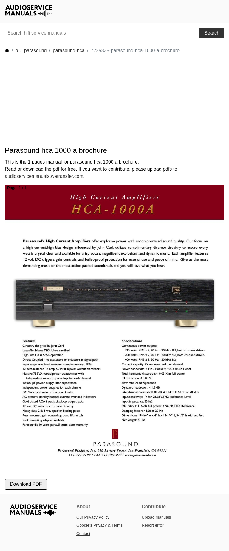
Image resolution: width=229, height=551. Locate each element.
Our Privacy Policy (92, 517)
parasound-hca (69, 50)
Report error (152, 525)
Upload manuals (156, 517)
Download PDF (26, 484)
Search (211, 32)
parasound (35, 50)
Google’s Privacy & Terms (99, 525)
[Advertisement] (113, 100)
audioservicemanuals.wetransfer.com (44, 176)
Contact (83, 533)
